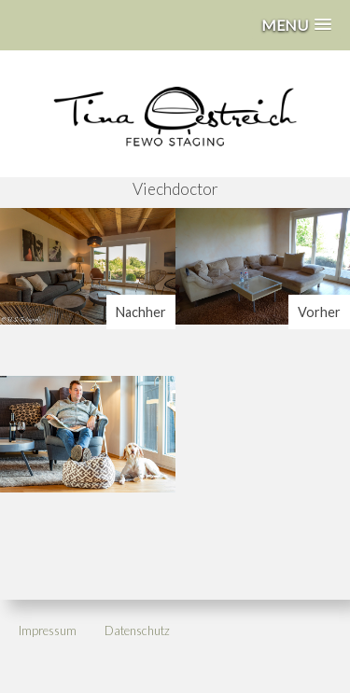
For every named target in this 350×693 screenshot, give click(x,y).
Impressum (48, 630)
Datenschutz (137, 630)
